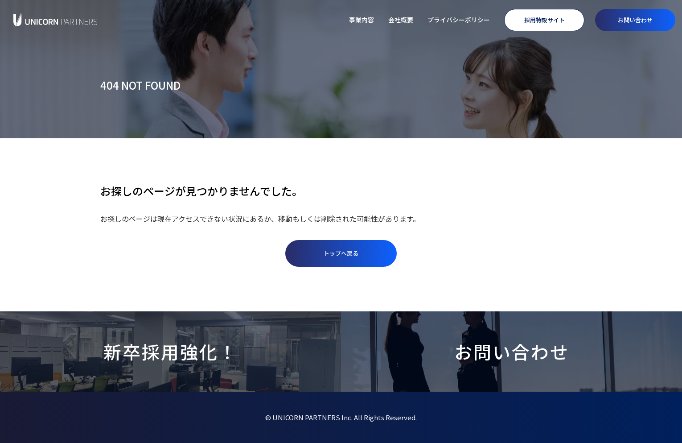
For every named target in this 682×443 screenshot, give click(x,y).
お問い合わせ (635, 20)
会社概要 (400, 19)
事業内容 (361, 19)
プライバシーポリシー (458, 19)
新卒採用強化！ (170, 351)
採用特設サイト (544, 20)
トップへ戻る (341, 253)
